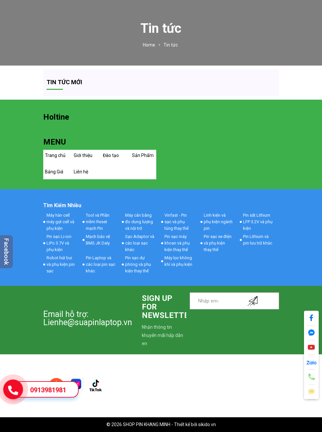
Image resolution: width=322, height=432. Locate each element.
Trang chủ (55, 155)
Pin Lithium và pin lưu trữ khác (257, 239)
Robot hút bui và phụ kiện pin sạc (61, 264)
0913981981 (48, 390)
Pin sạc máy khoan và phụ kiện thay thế (177, 243)
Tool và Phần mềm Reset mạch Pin (97, 222)
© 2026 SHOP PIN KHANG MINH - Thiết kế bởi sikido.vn (161, 424)
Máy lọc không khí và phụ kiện (178, 261)
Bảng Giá (54, 171)
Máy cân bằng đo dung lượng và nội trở (139, 222)
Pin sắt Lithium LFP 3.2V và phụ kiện (258, 222)
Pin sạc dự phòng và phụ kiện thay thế (138, 264)
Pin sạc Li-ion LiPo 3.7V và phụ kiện (59, 243)
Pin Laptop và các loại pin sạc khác (100, 264)
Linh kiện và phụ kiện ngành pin (218, 222)
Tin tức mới (64, 82)
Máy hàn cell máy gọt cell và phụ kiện (60, 222)
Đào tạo (111, 155)
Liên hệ (81, 171)
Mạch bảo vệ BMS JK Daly (98, 239)
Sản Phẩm (143, 155)
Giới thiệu (83, 155)
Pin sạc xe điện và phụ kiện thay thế (218, 243)
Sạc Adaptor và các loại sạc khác (139, 243)
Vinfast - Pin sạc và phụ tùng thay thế (176, 222)
